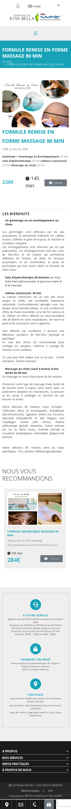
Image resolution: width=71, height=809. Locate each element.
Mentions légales (30, 790)
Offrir (55, 183)
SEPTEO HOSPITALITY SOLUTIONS (43, 795)
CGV (50, 790)
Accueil (7, 62)
